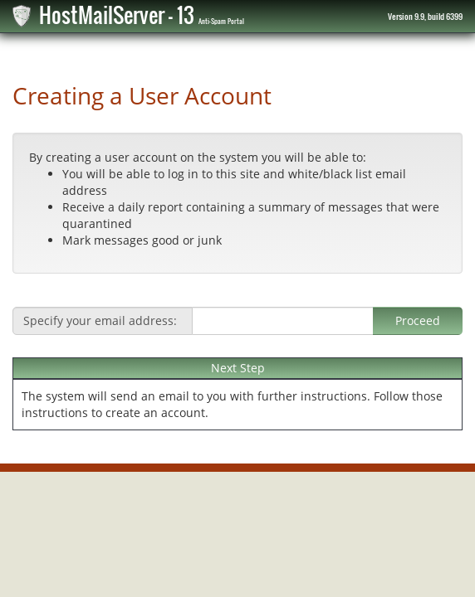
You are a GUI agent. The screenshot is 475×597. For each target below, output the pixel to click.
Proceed (417, 320)
